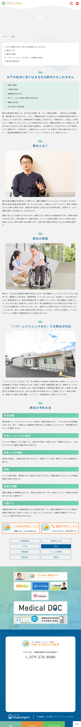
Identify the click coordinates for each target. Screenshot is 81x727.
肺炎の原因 (11, 54)
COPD (24, 546)
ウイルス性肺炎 (56, 552)
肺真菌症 (25, 552)
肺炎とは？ (11, 50)
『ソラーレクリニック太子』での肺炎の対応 (25, 57)
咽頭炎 (56, 557)
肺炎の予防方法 (13, 61)
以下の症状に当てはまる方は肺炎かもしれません (26, 47)
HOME (5, 36)
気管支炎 (25, 557)
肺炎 (56, 546)
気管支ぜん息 (56, 541)
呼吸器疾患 (24, 541)
